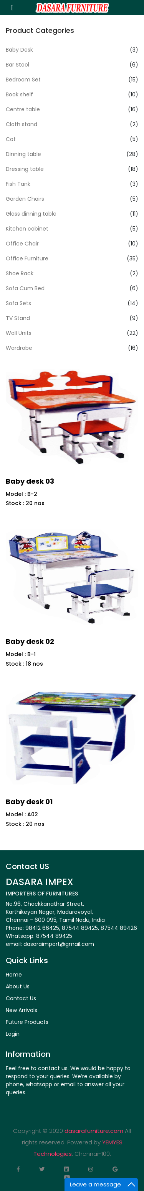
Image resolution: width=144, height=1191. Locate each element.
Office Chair (22, 243)
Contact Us (21, 998)
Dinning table (23, 154)
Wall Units (18, 333)
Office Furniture (27, 258)
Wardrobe (19, 348)
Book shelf (19, 94)
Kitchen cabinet (27, 228)
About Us (18, 986)
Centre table (23, 109)
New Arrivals (21, 1010)
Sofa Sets (18, 303)
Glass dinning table (31, 214)
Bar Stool (17, 64)
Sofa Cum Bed (25, 288)
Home (14, 974)
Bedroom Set (23, 79)
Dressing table (25, 169)
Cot (11, 139)
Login (13, 1034)
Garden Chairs (25, 199)
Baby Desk (19, 50)
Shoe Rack (19, 273)
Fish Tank (18, 184)
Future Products (27, 1022)
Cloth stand (21, 124)
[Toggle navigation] (12, 7)
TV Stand (18, 318)
